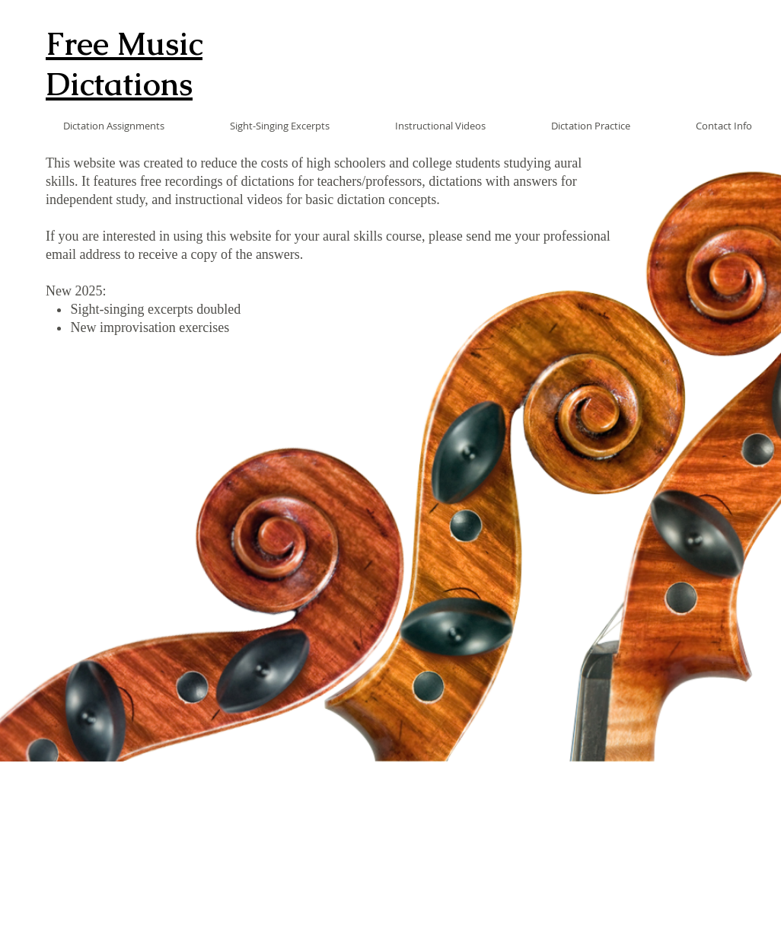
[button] (92, 126)
